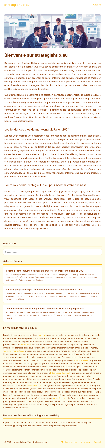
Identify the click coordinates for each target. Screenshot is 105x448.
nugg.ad (42, 335)
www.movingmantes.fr (13, 351)
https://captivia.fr (81, 360)
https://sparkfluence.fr (60, 373)
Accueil (97, 4)
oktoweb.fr (26, 344)
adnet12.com (59, 398)
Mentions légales (69, 442)
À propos (85, 442)
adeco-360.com (34, 385)
